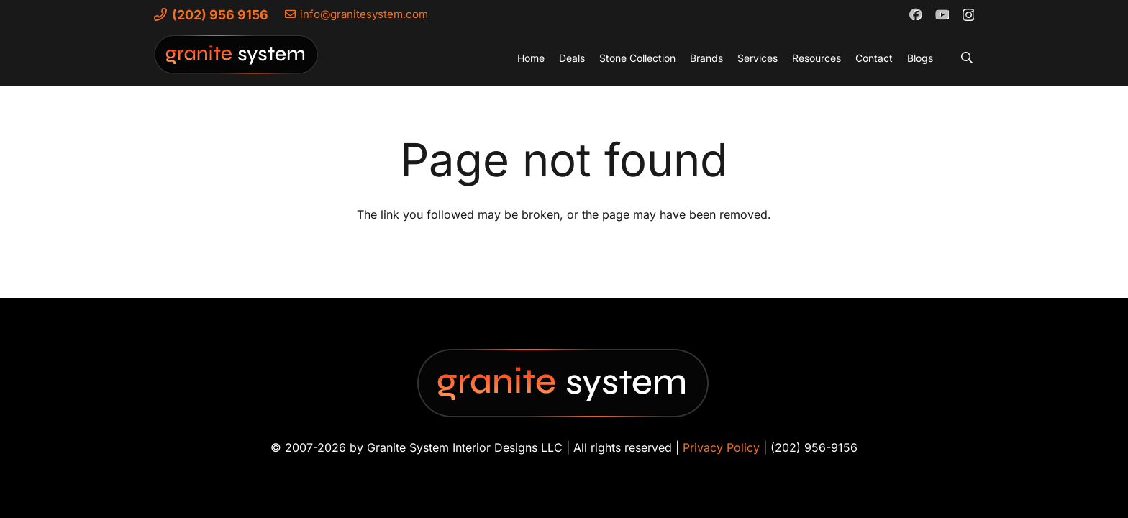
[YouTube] (941, 13)
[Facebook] (915, 13)
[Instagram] (968, 14)
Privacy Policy (721, 447)
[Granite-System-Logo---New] (236, 61)
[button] (967, 58)
